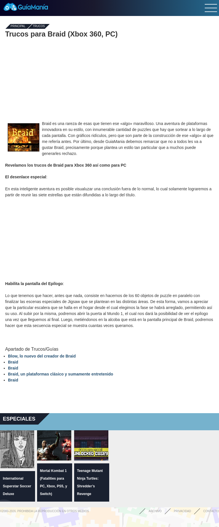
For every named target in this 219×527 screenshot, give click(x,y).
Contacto (211, 511)
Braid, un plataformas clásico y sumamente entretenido (60, 374)
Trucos (39, 26)
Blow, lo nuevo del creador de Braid (42, 356)
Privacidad (182, 511)
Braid (13, 362)
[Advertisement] (109, 79)
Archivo (155, 511)
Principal (18, 26)
